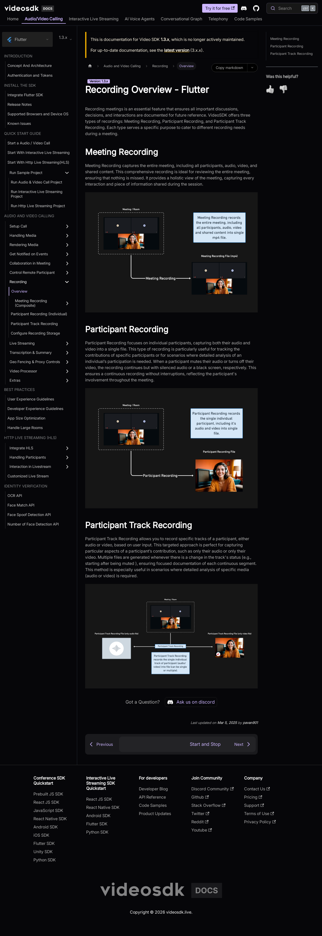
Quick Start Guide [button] (22, 133)
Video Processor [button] (23, 371)
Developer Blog (153, 788)
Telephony (218, 18)
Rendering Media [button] (24, 244)
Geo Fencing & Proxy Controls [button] (35, 362)
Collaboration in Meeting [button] (30, 263)
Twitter (200, 813)
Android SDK (45, 826)
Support (254, 805)
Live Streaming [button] (22, 343)
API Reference (152, 797)
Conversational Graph (181, 18)
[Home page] (90, 66)
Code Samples (248, 18)
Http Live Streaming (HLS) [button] (30, 437)
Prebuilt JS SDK (48, 794)
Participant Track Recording (291, 54)
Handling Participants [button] (28, 457)
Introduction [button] (18, 56)
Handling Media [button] (23, 235)
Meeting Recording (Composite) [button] (31, 303)
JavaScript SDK (48, 810)
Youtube (201, 830)
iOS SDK (41, 835)
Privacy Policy (260, 821)
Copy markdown (229, 67)
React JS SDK (46, 802)
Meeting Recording (284, 39)
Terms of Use (259, 813)
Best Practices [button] (19, 389)
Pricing (253, 797)
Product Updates (155, 813)
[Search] (292, 8)
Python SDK (44, 859)
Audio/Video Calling (44, 18)
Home (13, 18)
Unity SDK (43, 851)
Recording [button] (18, 281)
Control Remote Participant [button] (32, 272)
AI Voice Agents (140, 18)
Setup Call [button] (18, 226)
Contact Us (257, 788)
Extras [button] (15, 380)
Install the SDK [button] (20, 85)
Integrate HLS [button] (21, 448)
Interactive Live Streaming (94, 18)
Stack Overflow (208, 805)
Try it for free (220, 8)
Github (200, 797)
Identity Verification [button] (25, 486)
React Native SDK (50, 818)
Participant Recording (286, 46)
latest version (176, 50)
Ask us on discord (191, 702)
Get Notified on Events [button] (29, 254)
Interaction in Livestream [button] (30, 466)
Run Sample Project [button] (26, 172)
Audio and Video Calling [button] (29, 216)
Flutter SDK (44, 843)
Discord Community (212, 788)
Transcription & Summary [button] (31, 352)
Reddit (199, 821)
